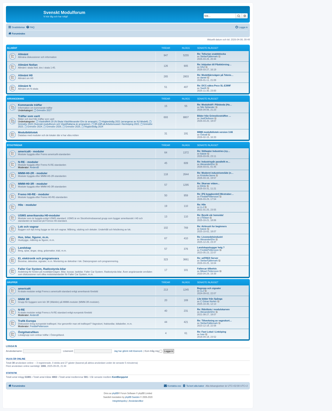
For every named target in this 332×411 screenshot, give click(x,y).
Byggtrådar (14, 145)
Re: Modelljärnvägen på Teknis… (215, 75)
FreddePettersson (209, 196)
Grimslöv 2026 (52, 126)
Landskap (24, 247)
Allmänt (12, 48)
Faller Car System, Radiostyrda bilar (42, 268)
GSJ (202, 67)
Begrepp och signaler (209, 288)
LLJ (202, 207)
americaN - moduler (31, 151)
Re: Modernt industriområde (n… (215, 173)
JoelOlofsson (207, 118)
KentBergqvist (120, 377)
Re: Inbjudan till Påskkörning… (214, 64)
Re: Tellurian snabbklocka (211, 54)
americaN (24, 288)
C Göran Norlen (208, 301)
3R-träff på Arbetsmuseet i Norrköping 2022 (115, 124)
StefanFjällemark (209, 56)
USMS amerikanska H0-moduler (39, 215)
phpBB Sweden (132, 397)
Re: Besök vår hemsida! (210, 215)
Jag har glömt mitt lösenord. (128, 351)
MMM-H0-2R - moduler (32, 173)
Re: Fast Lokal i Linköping (211, 331)
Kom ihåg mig (153, 351)
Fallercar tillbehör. (207, 268)
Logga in (11, 346)
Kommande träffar (30, 105)
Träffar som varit (29, 116)
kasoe (203, 153)
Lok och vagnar (28, 226)
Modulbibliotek (28, 132)
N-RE (21, 309)
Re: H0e (201, 204)
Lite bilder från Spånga (209, 299)
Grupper (12, 282)
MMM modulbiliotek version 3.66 (215, 132)
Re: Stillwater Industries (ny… (213, 151)
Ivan (202, 334)
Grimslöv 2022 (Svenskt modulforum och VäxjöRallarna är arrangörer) (85, 122)
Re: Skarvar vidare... (208, 183)
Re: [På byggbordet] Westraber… (215, 194)
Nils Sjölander (207, 107)
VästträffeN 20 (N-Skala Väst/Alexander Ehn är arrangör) (66, 121)
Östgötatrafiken (28, 332)
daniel (203, 77)
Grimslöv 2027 (43, 110)
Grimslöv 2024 (33, 126)
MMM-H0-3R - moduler (32, 183)
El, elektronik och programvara (38, 258)
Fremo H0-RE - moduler (33, 194)
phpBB (115, 393)
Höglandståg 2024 (92, 126)
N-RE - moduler (28, 162)
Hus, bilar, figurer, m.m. (33, 237)
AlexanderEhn (207, 164)
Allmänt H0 (25, 75)
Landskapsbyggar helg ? (211, 247)
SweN (203, 88)
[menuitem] (30, 27)
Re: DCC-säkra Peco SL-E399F (214, 85)
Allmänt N (24, 85)
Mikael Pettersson (209, 271)
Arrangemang (15, 99)
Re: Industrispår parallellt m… (213, 161)
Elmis (203, 186)
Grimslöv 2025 (71, 126)
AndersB (34, 167)
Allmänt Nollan (27, 64)
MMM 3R (23, 299)
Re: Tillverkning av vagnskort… (214, 320)
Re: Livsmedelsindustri (210, 237)
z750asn (204, 217)
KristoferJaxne (207, 175)
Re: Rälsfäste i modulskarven (213, 309)
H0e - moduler (27, 204)
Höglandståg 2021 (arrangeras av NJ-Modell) (123, 121)
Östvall (204, 134)
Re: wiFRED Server (207, 258)
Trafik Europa (27, 320)
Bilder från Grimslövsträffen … (214, 116)
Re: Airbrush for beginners (212, 226)
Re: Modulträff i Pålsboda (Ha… (214, 104)
